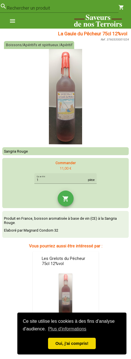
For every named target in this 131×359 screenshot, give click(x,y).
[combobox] (62, 8)
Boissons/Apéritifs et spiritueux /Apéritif (39, 45)
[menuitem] (15, 20)
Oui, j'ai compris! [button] (71, 343)
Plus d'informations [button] (67, 328)
